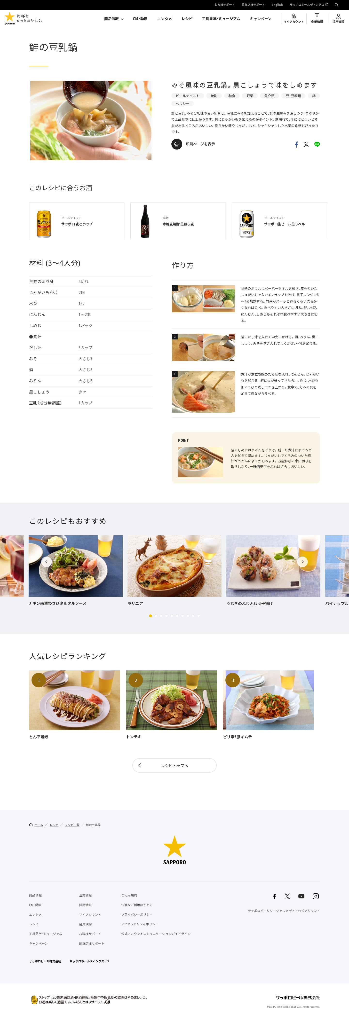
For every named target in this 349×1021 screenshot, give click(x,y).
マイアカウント (294, 21)
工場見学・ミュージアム (221, 18)
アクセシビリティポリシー (140, 924)
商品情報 (111, 18)
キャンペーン (260, 18)
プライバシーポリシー (137, 914)
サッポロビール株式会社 (45, 961)
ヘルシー (182, 103)
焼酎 (214, 95)
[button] (150, 615)
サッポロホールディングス (307, 5)
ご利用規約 (129, 895)
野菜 (249, 95)
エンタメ (164, 18)
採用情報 (338, 21)
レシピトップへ (174, 765)
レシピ (187, 18)
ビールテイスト (187, 95)
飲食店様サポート (253, 5)
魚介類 (269, 95)
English (277, 5)
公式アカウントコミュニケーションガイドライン (155, 933)
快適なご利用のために (137, 905)
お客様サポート (224, 5)
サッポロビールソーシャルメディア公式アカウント (284, 910)
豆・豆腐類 (293, 95)
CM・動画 (140, 18)
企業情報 (317, 21)
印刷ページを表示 (200, 144)
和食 (232, 95)
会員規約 (85, 924)
